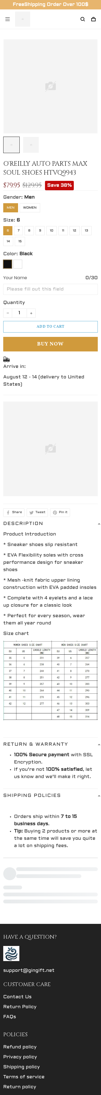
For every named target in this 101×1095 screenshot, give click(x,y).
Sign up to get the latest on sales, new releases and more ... (45, 1066)
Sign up (84, 1080)
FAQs (9, 961)
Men (29, 197)
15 (20, 241)
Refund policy (20, 992)
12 (74, 230)
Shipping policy (21, 1012)
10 (51, 230)
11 (63, 230)
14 (8, 241)
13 (86, 230)
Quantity (14, 302)
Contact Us (17, 941)
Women (30, 207)
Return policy (19, 1032)
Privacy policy (20, 1002)
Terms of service (23, 1022)
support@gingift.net (29, 915)
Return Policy (20, 951)
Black (26, 254)
